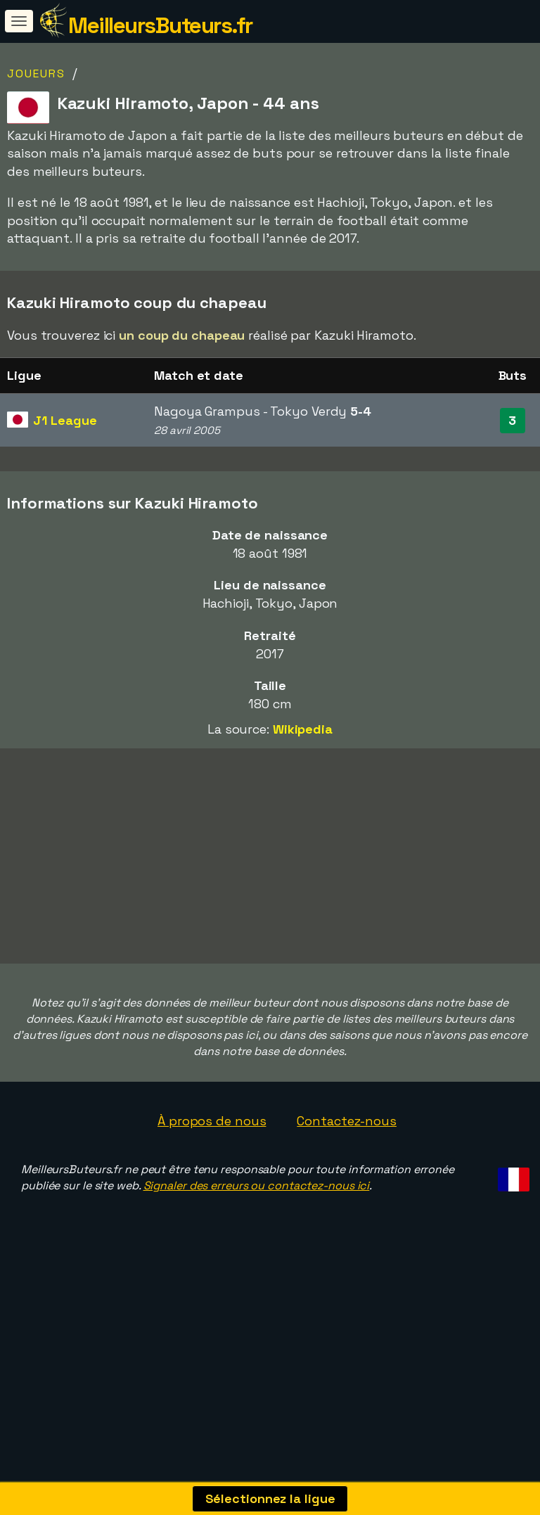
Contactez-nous (347, 1169)
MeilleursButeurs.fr (160, 25)
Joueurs (36, 73)
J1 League (64, 420)
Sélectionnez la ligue (270, 1498)
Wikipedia (303, 729)
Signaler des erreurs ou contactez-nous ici (256, 1234)
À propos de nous (212, 1169)
